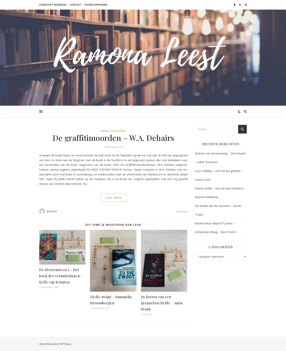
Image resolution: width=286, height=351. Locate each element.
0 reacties (182, 211)
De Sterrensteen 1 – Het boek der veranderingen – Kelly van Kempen (61, 275)
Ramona (52, 211)
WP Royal (65, 344)
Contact (76, 4)
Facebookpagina (96, 4)
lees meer (114, 197)
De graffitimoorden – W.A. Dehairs (113, 138)
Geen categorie (113, 131)
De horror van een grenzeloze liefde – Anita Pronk (162, 303)
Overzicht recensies (53, 4)
